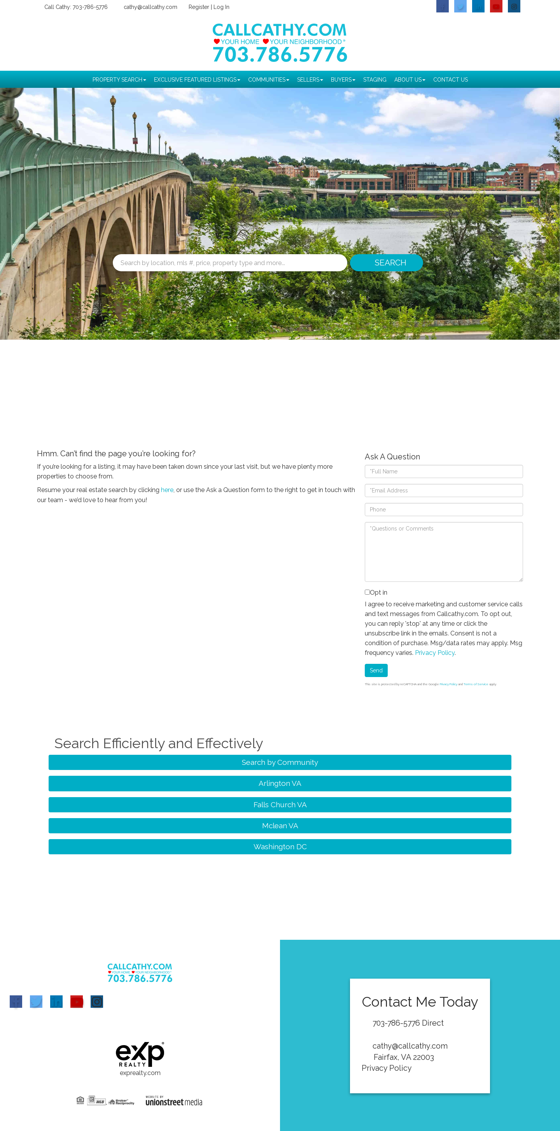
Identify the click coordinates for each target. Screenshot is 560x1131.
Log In (221, 7)
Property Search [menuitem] (119, 80)
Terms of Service (476, 684)
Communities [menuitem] (268, 80)
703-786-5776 (397, 1023)
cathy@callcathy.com (150, 7)
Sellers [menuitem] (310, 80)
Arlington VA (280, 783)
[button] (386, 262)
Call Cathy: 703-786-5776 (75, 7)
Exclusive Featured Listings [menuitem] (197, 80)
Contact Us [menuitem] (450, 80)
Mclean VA (280, 825)
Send (376, 670)
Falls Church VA (280, 804)
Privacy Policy (435, 652)
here (167, 490)
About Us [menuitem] (409, 80)
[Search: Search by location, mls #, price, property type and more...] (230, 262)
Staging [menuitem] (375, 80)
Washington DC (280, 846)
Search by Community (280, 762)
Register (199, 7)
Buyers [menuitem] (343, 80)
